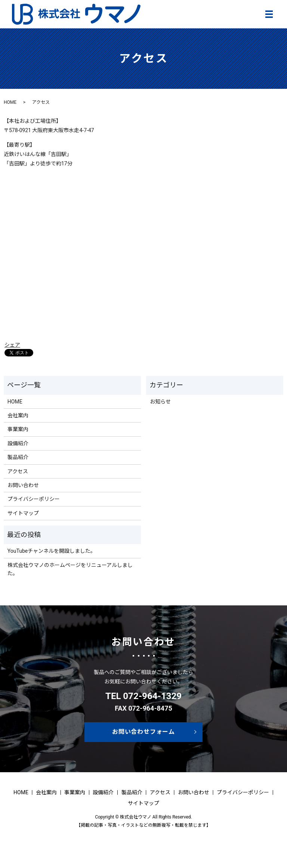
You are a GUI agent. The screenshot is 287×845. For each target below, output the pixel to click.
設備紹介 (17, 443)
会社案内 (17, 415)
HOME (10, 102)
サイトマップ (23, 513)
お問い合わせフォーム (143, 731)
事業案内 (17, 429)
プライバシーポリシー (33, 499)
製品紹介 (17, 457)
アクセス (17, 471)
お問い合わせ (23, 485)
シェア (12, 345)
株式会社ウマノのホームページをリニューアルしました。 (70, 569)
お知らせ (160, 402)
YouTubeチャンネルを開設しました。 (51, 551)
